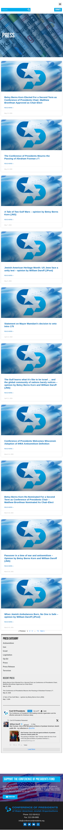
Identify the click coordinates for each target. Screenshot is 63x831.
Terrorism (7, 672)
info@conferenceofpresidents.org (31, 822)
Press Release (9, 668)
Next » (42, 632)
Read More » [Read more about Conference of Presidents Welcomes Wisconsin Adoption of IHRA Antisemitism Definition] (8, 450)
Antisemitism (8, 644)
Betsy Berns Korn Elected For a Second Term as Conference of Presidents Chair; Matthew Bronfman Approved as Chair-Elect (30, 101)
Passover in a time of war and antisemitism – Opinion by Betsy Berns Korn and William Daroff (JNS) (30, 559)
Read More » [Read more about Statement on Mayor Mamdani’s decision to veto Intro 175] (8, 332)
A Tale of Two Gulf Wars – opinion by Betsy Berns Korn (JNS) (23, 698)
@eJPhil (31, 729)
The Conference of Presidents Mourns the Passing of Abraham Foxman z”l (28, 692)
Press (5, 664)
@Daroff (26, 726)
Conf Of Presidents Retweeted (19, 721)
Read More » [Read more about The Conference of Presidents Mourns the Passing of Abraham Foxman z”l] (8, 165)
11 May (33, 725)
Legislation (7, 656)
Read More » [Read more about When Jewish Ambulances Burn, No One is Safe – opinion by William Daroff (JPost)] (8, 623)
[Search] (28, 11)
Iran (4, 648)
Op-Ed (5, 660)
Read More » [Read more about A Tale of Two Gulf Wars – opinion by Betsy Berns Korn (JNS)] (8, 221)
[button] (60, 4)
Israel (5, 652)
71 (38, 632)
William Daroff (15, 725)
